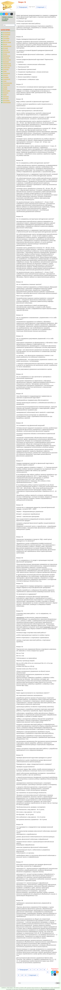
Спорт (4, 81)
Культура (5, 50)
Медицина (6, 58)
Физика (5, 89)
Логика (5, 54)
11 (25, 975)
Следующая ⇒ (41, 7)
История (5, 48)
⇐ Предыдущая (22, 7)
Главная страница (7, 17)
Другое (5, 44)
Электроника (7, 102)
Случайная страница (5, 19)
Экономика (6, 100)
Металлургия (7, 59)
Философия (6, 91)
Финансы (5, 92)
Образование (7, 63)
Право (5, 71)
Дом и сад (6, 40)
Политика (6, 69)
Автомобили (6, 32)
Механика (6, 61)
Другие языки (7, 42)
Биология (6, 36)
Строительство (7, 83)
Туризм (5, 87)
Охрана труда (7, 65)
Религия (5, 75)
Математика (6, 56)
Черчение (6, 96)
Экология (5, 98)
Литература (6, 52)
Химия (5, 94)
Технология (6, 85)
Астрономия (6, 34)
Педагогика (6, 67)
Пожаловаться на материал (48, 989)
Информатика (7, 46)
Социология (6, 79)
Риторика (6, 77)
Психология (6, 73)
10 (22, 975)
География (6, 38)
